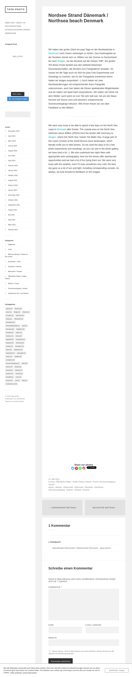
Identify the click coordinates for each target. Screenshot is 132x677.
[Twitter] (72, 468)
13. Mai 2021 (54, 479)
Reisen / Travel (13, 283)
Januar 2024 (12, 146)
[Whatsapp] (80, 468)
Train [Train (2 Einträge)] (18, 377)
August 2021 (12, 210)
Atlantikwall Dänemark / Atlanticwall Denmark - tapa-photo (81, 548)
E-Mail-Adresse (93, 625)
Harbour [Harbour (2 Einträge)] (9, 336)
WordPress (21, 399)
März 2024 (12, 141)
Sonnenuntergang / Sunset (17, 288)
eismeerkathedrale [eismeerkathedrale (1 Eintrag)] (13, 325)
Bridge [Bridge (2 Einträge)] (17, 312)
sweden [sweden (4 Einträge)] (18, 370)
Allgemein (11, 244)
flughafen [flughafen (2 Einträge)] (20, 329)
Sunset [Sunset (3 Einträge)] (9, 370)
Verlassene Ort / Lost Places (18, 293)
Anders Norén (19, 401)
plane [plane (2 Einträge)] (9, 349)
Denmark (61, 129)
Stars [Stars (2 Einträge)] (24, 363)
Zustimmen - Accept (116, 670)
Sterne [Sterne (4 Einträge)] (9, 367)
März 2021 (12, 225)
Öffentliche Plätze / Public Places (70, 482)
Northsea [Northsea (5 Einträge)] (20, 343)
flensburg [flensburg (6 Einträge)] (10, 329)
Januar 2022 (12, 190)
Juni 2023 (11, 156)
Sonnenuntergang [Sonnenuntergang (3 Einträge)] (12, 363)
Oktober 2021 (13, 200)
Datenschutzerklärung (17, 30)
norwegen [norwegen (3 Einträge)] (19, 346)
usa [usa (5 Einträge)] (17, 380)
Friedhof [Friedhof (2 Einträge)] (9, 332)
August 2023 (12, 151)
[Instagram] (83, 468)
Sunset (86, 490)
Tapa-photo (16, 9)
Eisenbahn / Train (14, 261)
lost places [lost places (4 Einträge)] (20, 339)
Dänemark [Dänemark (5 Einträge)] (18, 319)
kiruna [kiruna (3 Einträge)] (19, 336)
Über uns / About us (15, 23)
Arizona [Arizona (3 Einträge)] (18, 308)
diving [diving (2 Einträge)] (9, 319)
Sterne (70, 490)
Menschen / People (15, 271)
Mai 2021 (11, 215)
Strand (78, 490)
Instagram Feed (13, 26)
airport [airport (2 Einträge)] (9, 308)
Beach (59, 487)
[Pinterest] (76, 468)
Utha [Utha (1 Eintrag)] (24, 380)
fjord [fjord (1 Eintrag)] (24, 325)
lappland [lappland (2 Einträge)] (9, 339)
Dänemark (53, 53)
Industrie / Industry (14, 266)
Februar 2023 (13, 165)
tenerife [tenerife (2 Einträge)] (19, 373)
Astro (10, 249)
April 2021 (11, 220)
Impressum (10, 33)
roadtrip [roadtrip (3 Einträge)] (18, 356)
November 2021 (14, 195)
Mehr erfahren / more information (23, 672)
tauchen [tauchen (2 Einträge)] (9, 373)
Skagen (61, 61)
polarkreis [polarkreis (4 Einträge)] (18, 349)
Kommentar (55, 587)
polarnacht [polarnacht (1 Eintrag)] (10, 353)
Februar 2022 (13, 185)
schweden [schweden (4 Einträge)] (10, 360)
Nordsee (89, 487)
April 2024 (11, 136)
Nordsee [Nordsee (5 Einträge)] (9, 343)
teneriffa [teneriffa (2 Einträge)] (9, 377)
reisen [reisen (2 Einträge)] (9, 356)
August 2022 (12, 180)
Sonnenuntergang (57, 490)
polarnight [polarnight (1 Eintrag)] (21, 353)
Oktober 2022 (13, 175)
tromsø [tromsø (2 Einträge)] (9, 380)
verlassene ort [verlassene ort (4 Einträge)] (11, 384)
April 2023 (11, 161)
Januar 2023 (12, 170)
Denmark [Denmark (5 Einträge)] (20, 315)
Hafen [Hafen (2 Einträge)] (19, 332)
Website (52, 638)
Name (51, 625)
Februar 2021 (13, 230)
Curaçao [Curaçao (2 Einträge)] (9, 315)
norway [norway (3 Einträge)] (9, 346)
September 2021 (14, 205)
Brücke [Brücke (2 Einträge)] (26, 312)
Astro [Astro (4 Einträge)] (8, 312)
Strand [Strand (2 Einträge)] (18, 367)
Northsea (99, 487)
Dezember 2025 (14, 131)
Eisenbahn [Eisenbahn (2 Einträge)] (10, 322)
